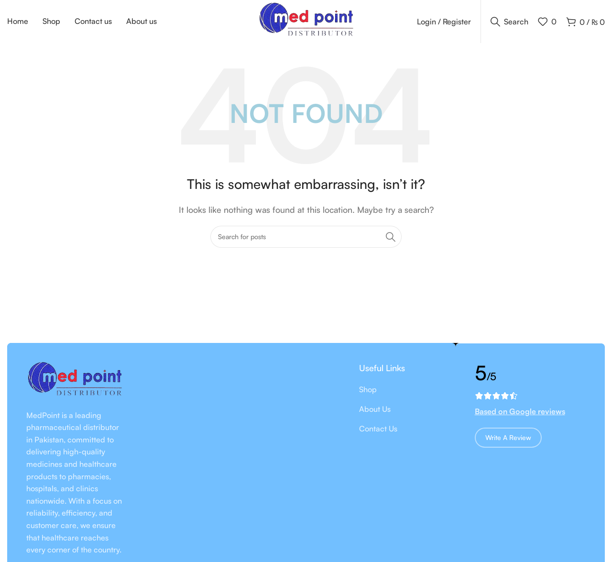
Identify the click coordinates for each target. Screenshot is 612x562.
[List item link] (398, 390)
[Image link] (74, 380)
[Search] (509, 21)
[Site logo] (306, 20)
